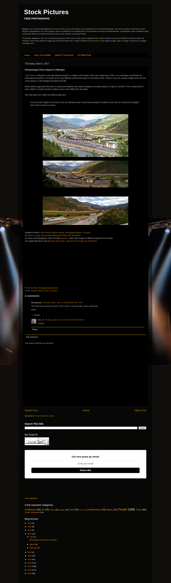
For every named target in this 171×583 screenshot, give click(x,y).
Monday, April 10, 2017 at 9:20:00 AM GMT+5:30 (64, 320)
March (32, 544)
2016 (30, 552)
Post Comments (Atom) (45, 416)
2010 (30, 573)
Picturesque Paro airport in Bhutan (43, 540)
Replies (37, 315)
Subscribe (85, 470)
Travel (139, 509)
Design (61, 510)
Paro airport (30, 75)
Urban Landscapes (32, 512)
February (33, 548)
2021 (30, 527)
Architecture (30, 509)
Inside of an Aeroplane (70, 235)
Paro (47, 291)
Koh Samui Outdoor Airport (52, 232)
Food (71, 509)
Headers (82, 510)
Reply (33, 310)
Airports (64, 238)
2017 (30, 534)
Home (27, 55)
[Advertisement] (45, 259)
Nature (109, 509)
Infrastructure (94, 509)
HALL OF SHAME (42, 55)
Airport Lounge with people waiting (43, 235)
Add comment (32, 337)
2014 (30, 559)
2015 (30, 556)
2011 (30, 570)
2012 (30, 566)
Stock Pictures (46, 12)
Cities (52, 510)
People (122, 509)
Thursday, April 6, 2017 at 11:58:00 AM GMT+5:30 (62, 303)
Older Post (140, 410)
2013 (30, 563)
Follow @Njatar (31, 498)
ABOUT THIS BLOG (64, 55)
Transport (53, 291)
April (32, 537)
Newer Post (31, 410)
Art (43, 509)
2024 (30, 523)
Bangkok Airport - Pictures (79, 232)
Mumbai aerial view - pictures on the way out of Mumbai (72, 241)
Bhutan (41, 291)
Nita (39, 320)
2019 (30, 530)
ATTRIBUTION (84, 55)
